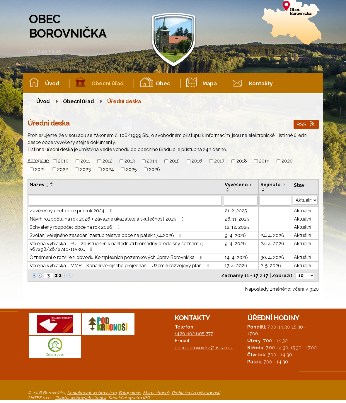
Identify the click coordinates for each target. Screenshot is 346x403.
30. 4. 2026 (272, 257)
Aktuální (302, 211)
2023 (85, 169)
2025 (131, 169)
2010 (63, 161)
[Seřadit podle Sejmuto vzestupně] (263, 188)
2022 (62, 169)
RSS (306, 124)
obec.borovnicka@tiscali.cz (204, 347)
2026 (154, 169)
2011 (85, 161)
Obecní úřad (107, 83)
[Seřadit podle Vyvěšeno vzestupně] (228, 188)
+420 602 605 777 (194, 333)
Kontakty (261, 83)
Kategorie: (39, 160)
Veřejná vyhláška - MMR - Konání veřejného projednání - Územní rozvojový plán (120, 265)
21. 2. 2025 (236, 211)
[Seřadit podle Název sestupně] (52, 185)
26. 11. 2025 (237, 219)
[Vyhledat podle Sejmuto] (275, 201)
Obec (163, 83)
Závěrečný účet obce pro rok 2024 (72, 211)
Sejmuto (272, 184)
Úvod (52, 83)
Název (39, 184)
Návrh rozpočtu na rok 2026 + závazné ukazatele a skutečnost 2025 (108, 219)
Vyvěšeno (238, 184)
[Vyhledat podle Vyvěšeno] (241, 201)
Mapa (209, 83)
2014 (152, 161)
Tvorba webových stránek (80, 397)
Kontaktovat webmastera (92, 392)
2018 (241, 161)
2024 (108, 169)
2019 (264, 161)
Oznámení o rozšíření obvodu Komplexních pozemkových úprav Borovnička (117, 257)
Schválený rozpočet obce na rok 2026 (76, 227)
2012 (107, 161)
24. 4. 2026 (272, 235)
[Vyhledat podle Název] (125, 201)
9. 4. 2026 (235, 235)
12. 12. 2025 (237, 227)
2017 (219, 161)
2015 (174, 161)
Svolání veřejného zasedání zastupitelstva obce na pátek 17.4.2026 (106, 235)
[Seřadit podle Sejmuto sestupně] (263, 191)
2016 (197, 161)
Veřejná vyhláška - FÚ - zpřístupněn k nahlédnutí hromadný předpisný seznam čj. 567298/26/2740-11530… (117, 246)
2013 (130, 161)
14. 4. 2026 (236, 257)
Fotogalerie (130, 392)
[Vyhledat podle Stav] (305, 200)
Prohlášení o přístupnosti (196, 392)
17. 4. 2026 (236, 265)
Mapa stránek (156, 392)
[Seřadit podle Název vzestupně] (52, 183)
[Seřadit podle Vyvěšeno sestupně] (228, 191)
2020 (287, 161)
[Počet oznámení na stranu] (305, 275)
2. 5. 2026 (270, 265)
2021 (40, 169)
